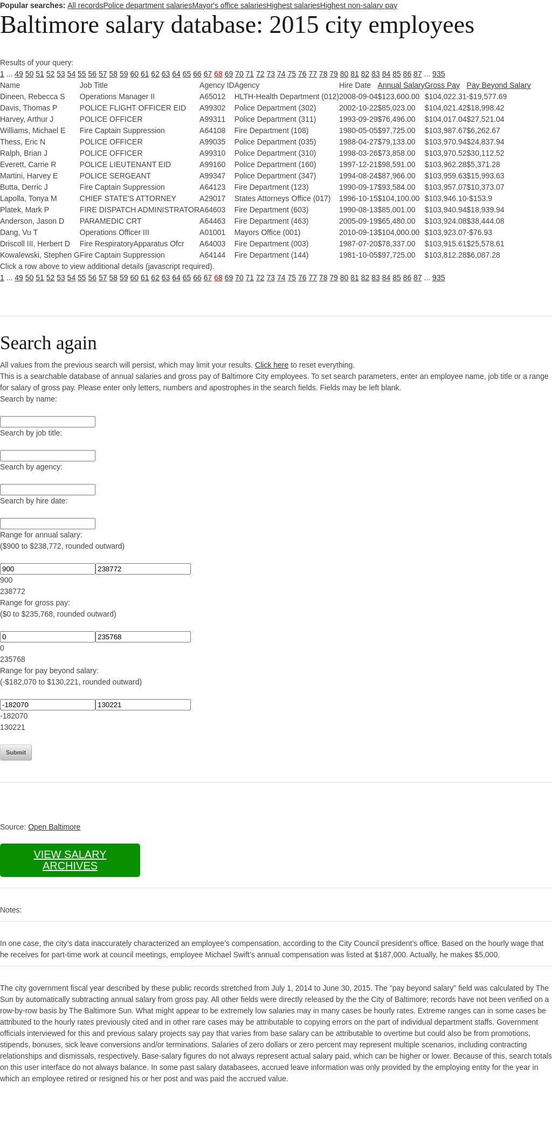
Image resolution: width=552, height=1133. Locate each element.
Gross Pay (442, 85)
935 (438, 74)
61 (145, 74)
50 (29, 74)
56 (92, 74)
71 (250, 74)
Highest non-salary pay (358, 5)
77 (312, 74)
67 (208, 74)
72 (260, 74)
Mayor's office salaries (229, 5)
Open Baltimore (54, 827)
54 (71, 74)
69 (229, 74)
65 (187, 74)
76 (302, 74)
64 (176, 74)
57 (103, 74)
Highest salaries (293, 5)
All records (85, 5)
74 (281, 74)
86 (407, 74)
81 (354, 74)
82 (365, 74)
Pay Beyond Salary (499, 85)
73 (271, 74)
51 (40, 74)
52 (50, 74)
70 (239, 74)
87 (417, 74)
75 (291, 74)
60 (134, 74)
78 (323, 74)
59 (124, 74)
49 (19, 74)
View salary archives (69, 860)
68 (218, 74)
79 (333, 74)
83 (375, 74)
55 (82, 74)
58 (113, 74)
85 (396, 74)
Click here (271, 365)
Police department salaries (147, 5)
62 (155, 74)
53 (61, 74)
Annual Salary (401, 85)
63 (166, 74)
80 (344, 74)
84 (386, 74)
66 (197, 74)
